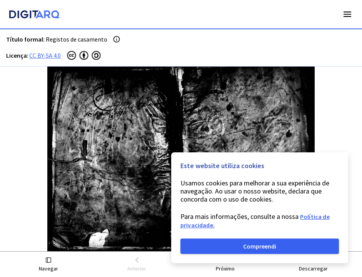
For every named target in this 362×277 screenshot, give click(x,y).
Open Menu (347, 14)
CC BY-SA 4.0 (45, 55)
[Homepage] (34, 15)
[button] (49, 264)
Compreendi (259, 246)
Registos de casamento (76, 39)
